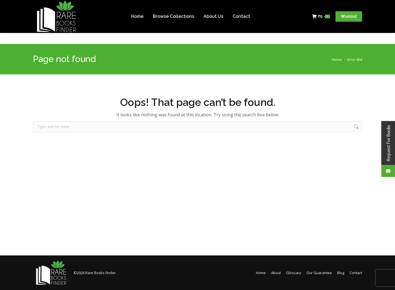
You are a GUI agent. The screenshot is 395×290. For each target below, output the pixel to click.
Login (354, 5)
